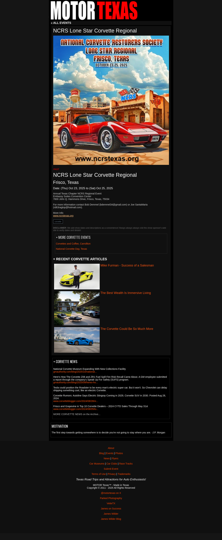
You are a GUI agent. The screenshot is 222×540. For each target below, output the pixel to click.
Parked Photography (111, 498)
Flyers (115, 458)
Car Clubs (111, 463)
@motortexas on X (111, 493)
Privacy (112, 474)
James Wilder (111, 513)
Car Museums (96, 463)
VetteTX (111, 503)
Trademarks (124, 474)
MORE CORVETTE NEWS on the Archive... (76, 414)
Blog (101, 453)
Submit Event (111, 468)
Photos (119, 453)
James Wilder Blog (111, 519)
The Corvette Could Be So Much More (127, 329)
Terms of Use (99, 474)
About (111, 448)
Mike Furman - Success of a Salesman (127, 265)
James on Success (111, 508)
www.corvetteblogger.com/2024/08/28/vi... (75, 401)
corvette (58, 221)
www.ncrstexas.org (63, 215)
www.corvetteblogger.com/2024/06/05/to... (75, 409)
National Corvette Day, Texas (71, 248)
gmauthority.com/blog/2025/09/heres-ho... (75, 382)
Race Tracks (126, 463)
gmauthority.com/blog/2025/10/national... (75, 371)
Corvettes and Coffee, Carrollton (73, 243)
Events (109, 453)
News (107, 458)
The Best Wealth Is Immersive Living (126, 293)
